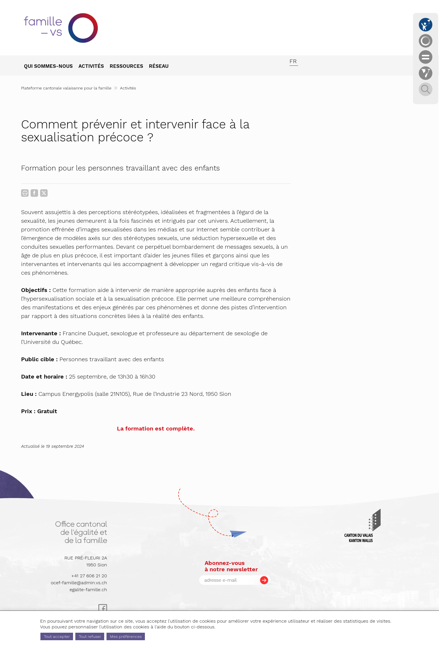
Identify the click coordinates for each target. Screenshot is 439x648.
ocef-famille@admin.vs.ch (79, 582)
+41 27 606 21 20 (89, 575)
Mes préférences (126, 636)
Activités (128, 88)
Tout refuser (90, 636)
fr (293, 61)
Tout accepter (57, 636)
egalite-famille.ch (88, 589)
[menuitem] (51, 66)
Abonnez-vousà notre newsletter (231, 566)
